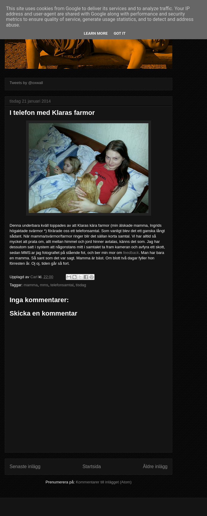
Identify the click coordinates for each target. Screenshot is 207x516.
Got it (120, 33)
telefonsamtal (62, 285)
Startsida (92, 466)
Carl (34, 277)
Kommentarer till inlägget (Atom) (103, 482)
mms (44, 285)
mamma (31, 285)
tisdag (81, 285)
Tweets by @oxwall (26, 82)
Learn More (96, 33)
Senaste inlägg (25, 466)
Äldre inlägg (155, 466)
